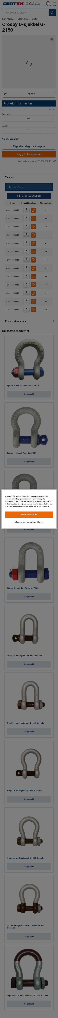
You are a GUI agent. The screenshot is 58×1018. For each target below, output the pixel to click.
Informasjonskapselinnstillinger (29, 522)
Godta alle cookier (29, 514)
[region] (29, 509)
